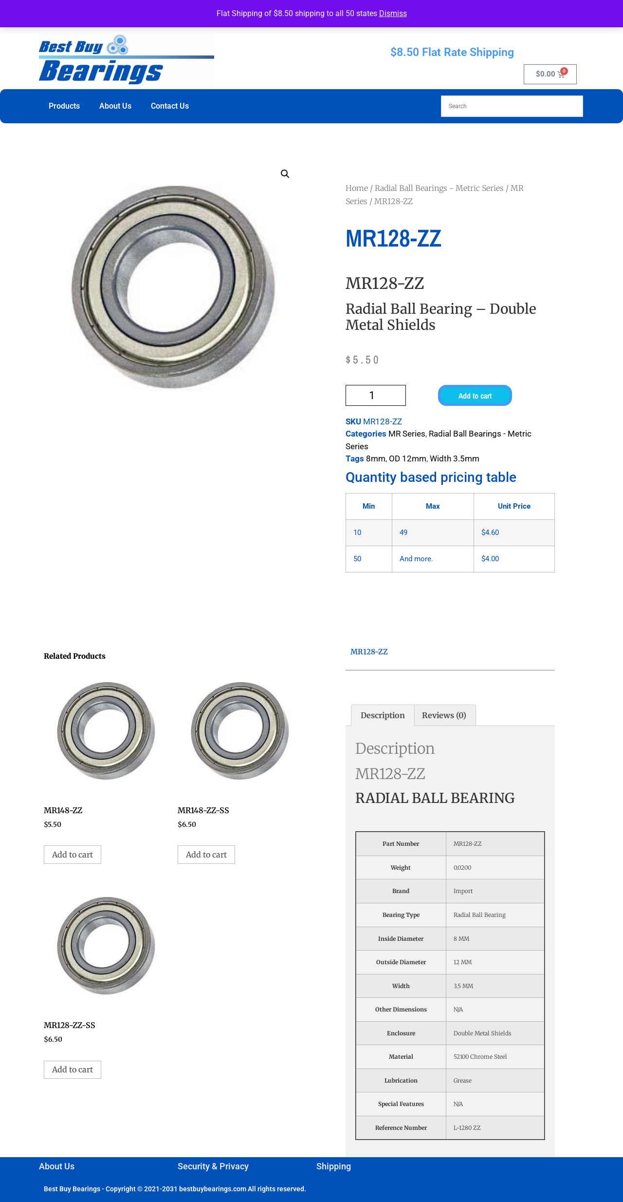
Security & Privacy (213, 1166)
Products (64, 106)
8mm (375, 458)
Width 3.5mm (454, 458)
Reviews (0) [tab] (444, 715)
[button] (285, 174)
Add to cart (475, 395)
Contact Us (170, 106)
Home (357, 188)
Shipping (333, 1166)
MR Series (406, 434)
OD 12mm (407, 458)
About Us (115, 106)
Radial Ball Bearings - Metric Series (439, 188)
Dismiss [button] (393, 13)
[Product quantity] (376, 395)
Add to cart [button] (72, 854)
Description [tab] (383, 715)
